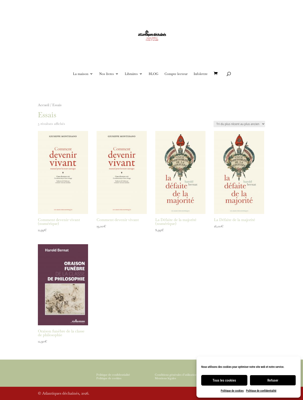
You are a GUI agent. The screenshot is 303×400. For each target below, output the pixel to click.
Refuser (272, 380)
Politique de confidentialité (261, 390)
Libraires (131, 74)
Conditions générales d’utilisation (176, 375)
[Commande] (239, 124)
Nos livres (106, 74)
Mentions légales (165, 378)
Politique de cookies (232, 390)
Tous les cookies (224, 380)
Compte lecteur (176, 74)
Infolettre (201, 74)
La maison (80, 74)
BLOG (153, 74)
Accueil (43, 105)
